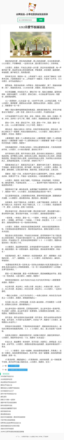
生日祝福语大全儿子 (7, 391)
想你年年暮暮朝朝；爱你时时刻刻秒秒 (13, 417)
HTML (40, 436)
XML (36, 436)
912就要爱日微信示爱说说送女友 (18, 370)
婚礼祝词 (3, 397)
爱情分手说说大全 (6, 385)
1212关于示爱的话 (14, 366)
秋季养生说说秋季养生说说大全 (11, 423)
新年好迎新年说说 (6, 405)
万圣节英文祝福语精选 (8, 420)
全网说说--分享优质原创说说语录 (32, 14)
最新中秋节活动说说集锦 (9, 402)
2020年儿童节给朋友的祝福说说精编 (12, 431)
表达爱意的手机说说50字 (9, 382)
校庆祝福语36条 (6, 411)
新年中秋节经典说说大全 (9, 394)
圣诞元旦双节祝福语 (7, 429)
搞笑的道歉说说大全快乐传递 (10, 426)
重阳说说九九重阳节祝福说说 (10, 388)
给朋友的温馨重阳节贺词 (9, 408)
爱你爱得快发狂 (6, 414)
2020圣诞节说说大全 (7, 376)
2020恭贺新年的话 (6, 379)
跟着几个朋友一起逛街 (8, 399)
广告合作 (45, 436)
